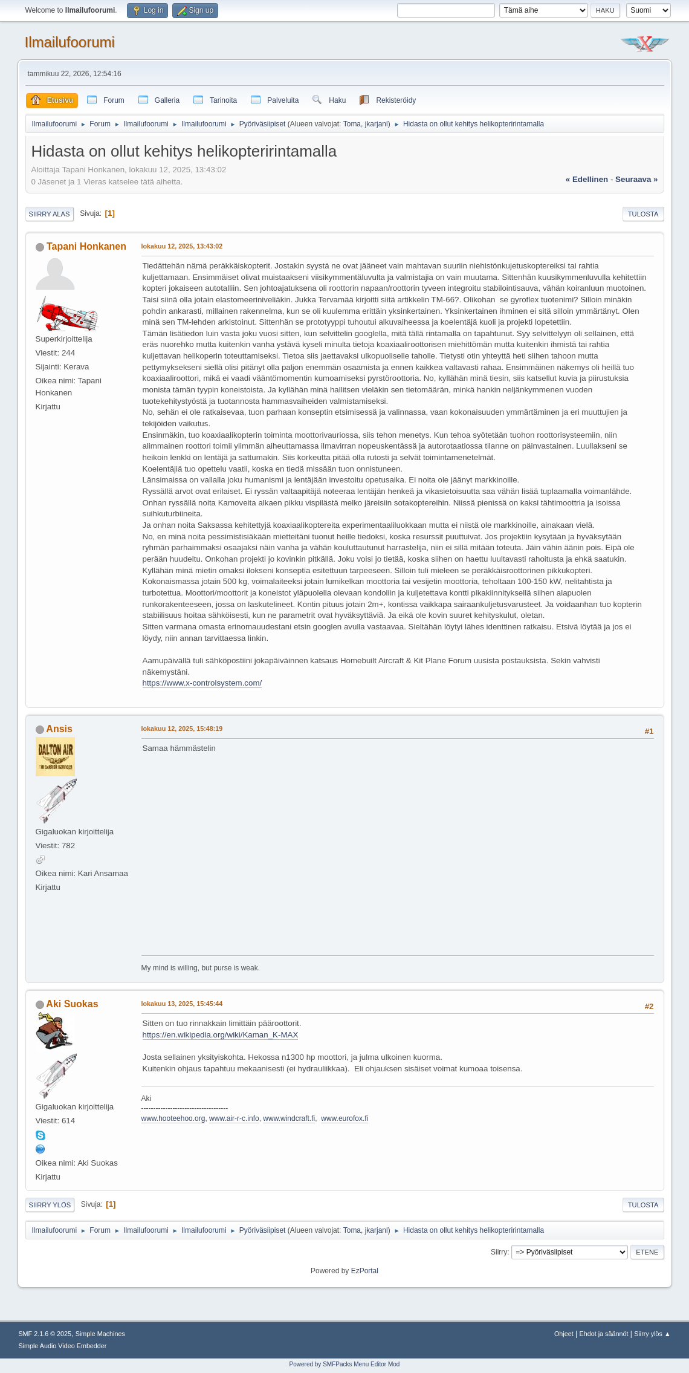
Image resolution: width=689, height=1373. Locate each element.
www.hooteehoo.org (173, 1118)
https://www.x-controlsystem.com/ (202, 682)
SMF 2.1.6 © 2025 (44, 1333)
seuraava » (636, 179)
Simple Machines (100, 1333)
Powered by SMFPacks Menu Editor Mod (345, 1364)
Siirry (499, 1252)
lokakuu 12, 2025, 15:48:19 (182, 728)
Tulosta (643, 214)
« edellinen (587, 179)
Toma (352, 124)
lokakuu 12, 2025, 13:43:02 (182, 246)
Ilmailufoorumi (70, 42)
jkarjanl (376, 124)
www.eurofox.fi (344, 1118)
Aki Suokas (72, 1004)
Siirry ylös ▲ (652, 1333)
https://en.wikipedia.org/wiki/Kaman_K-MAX (221, 1034)
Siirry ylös (50, 1205)
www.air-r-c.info (234, 1118)
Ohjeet (564, 1333)
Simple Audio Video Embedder (62, 1345)
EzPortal (364, 1271)
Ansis (59, 729)
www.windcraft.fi (289, 1118)
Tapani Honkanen (86, 246)
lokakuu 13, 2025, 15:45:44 (182, 1003)
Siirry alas (49, 214)
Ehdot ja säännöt (603, 1333)
